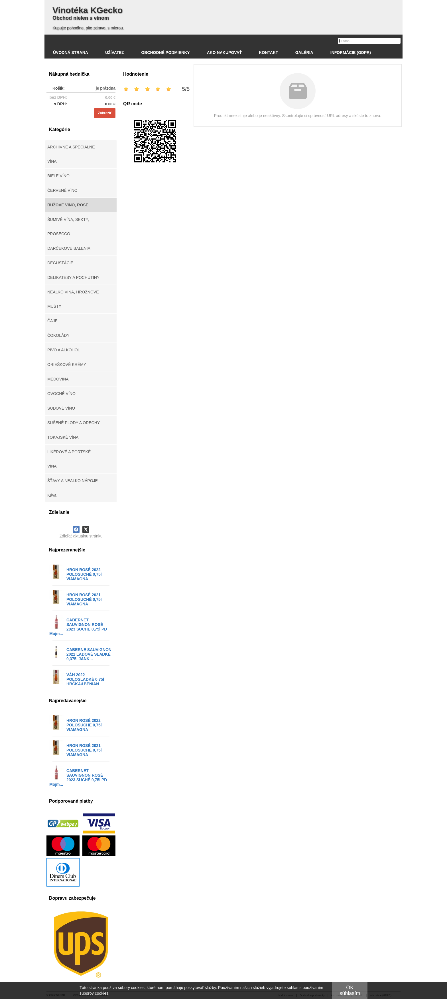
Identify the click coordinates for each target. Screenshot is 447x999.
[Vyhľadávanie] (369, 41)
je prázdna (105, 88)
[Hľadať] (397, 40)
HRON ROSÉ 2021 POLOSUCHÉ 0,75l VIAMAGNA (84, 599)
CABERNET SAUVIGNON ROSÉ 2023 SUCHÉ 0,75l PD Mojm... (78, 627)
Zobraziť (104, 113)
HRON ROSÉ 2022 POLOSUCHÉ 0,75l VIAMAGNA (84, 574)
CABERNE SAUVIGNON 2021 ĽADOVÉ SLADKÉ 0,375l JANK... (88, 654)
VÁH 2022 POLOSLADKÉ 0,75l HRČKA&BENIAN (85, 679)
